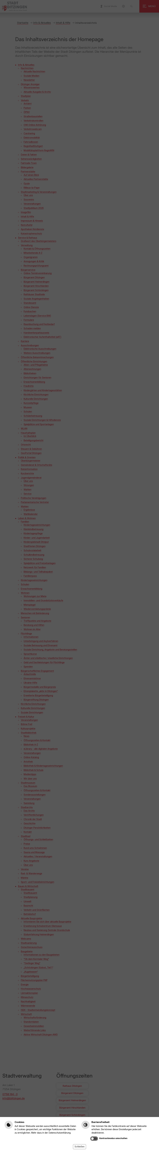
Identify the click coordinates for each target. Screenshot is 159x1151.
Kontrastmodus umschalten (113, 1138)
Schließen (79, 1146)
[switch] (94, 1138)
